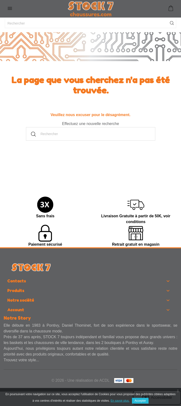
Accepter (140, 400)
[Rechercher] (90, 23)
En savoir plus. (120, 400)
